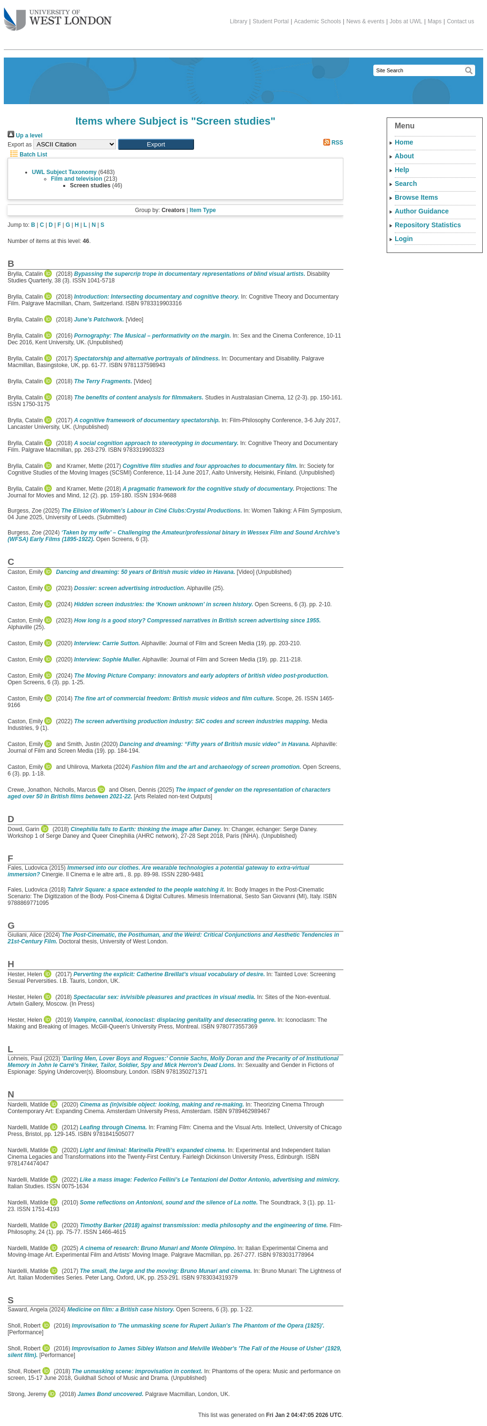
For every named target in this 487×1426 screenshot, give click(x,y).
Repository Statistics (428, 225)
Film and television (76, 178)
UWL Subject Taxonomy (64, 172)
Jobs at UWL (406, 21)
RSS (332, 142)
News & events (365, 21)
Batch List (27, 154)
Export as (20, 144)
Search (406, 183)
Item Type (203, 210)
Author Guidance (422, 211)
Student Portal (271, 21)
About (404, 156)
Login (404, 239)
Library (238, 21)
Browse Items (416, 197)
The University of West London (57, 16)
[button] (156, 144)
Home (404, 142)
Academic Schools (317, 21)
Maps (434, 21)
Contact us (460, 21)
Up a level (25, 135)
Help (402, 170)
